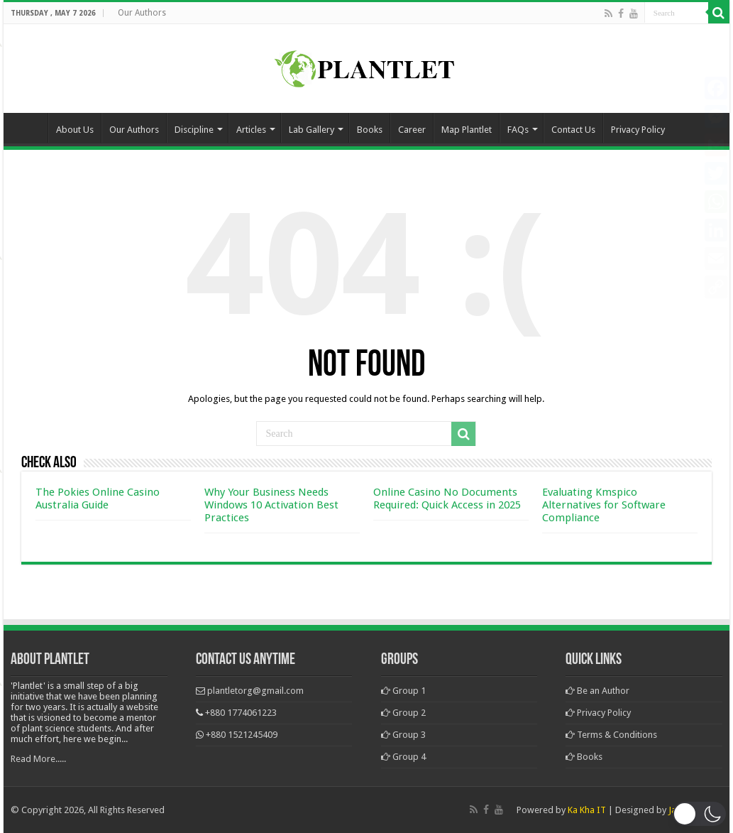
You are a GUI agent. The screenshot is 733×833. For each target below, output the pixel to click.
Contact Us (573, 129)
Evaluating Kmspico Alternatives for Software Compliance (604, 505)
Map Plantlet (466, 129)
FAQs (518, 129)
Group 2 (403, 712)
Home (29, 128)
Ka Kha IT (587, 810)
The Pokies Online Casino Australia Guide (97, 498)
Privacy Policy (638, 129)
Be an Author (597, 690)
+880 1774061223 (241, 712)
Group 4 (403, 756)
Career (412, 129)
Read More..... (38, 758)
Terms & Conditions (611, 734)
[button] (699, 814)
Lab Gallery (311, 129)
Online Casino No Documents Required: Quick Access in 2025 (447, 498)
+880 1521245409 (241, 734)
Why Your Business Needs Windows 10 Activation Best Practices (271, 505)
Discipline (194, 129)
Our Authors (142, 13)
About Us (75, 129)
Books (369, 129)
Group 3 (403, 734)
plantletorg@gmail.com (255, 690)
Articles (251, 129)
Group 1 (403, 690)
